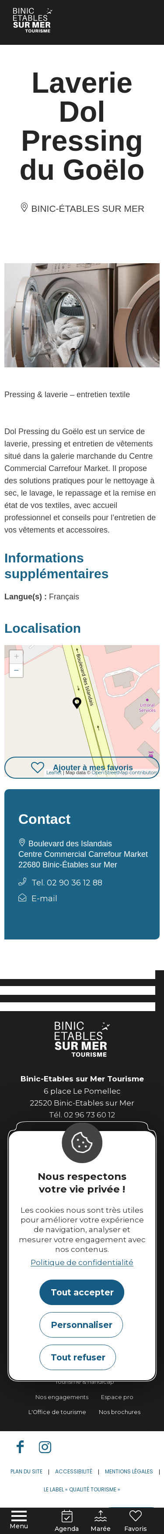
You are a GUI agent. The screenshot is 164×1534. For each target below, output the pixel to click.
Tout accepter (82, 1292)
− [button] (16, 670)
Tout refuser (78, 1357)
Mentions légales (129, 1471)
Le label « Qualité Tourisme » (82, 1489)
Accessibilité (73, 1471)
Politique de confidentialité (82, 1262)
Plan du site (26, 1471)
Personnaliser (81, 1325)
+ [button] (16, 657)
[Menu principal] (19, 1520)
